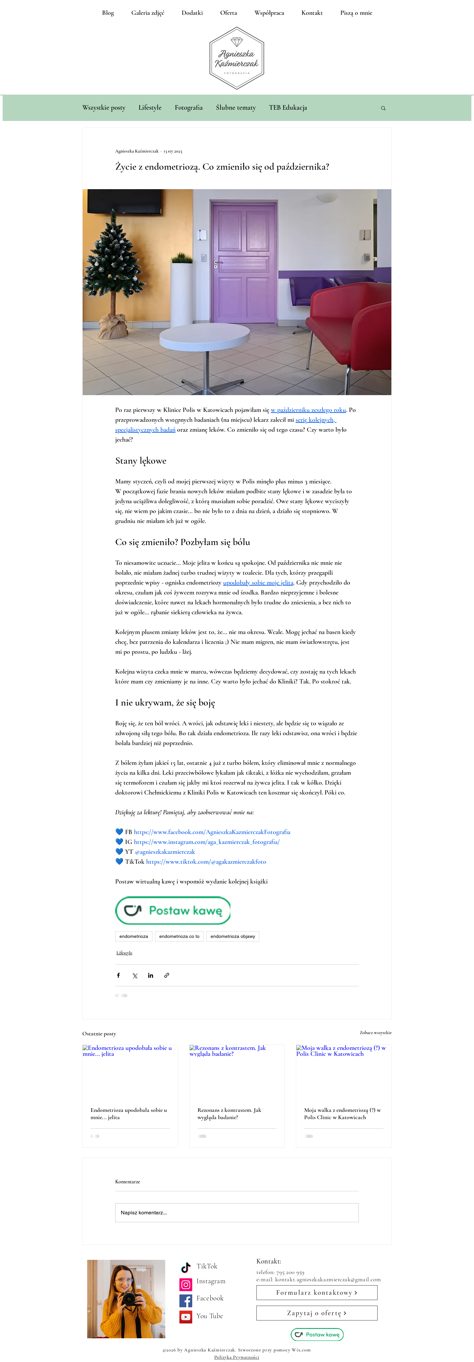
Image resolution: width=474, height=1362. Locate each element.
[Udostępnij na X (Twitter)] (134, 975)
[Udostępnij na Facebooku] (118, 975)
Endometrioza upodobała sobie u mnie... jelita (129, 1113)
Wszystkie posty (103, 107)
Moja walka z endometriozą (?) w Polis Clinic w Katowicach (342, 1113)
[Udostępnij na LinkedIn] (150, 975)
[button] (383, 107)
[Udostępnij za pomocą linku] (167, 975)
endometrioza (133, 936)
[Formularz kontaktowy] (317, 1292)
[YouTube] (185, 1317)
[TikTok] (185, 1268)
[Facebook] (185, 1300)
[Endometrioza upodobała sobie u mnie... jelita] (130, 1071)
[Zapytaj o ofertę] (317, 1313)
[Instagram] (185, 1284)
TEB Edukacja (288, 107)
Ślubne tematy (236, 107)
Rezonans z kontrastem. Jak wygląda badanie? (229, 1113)
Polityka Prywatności (236, 1357)
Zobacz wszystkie (376, 1032)
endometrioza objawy (233, 936)
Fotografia (189, 107)
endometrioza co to (179, 936)
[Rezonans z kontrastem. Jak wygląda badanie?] (237, 1071)
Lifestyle (150, 107)
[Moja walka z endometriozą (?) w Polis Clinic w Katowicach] (343, 1071)
